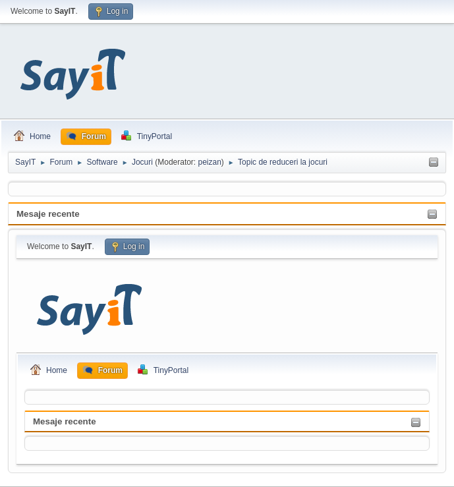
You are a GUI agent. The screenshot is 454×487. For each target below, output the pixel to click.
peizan (209, 162)
